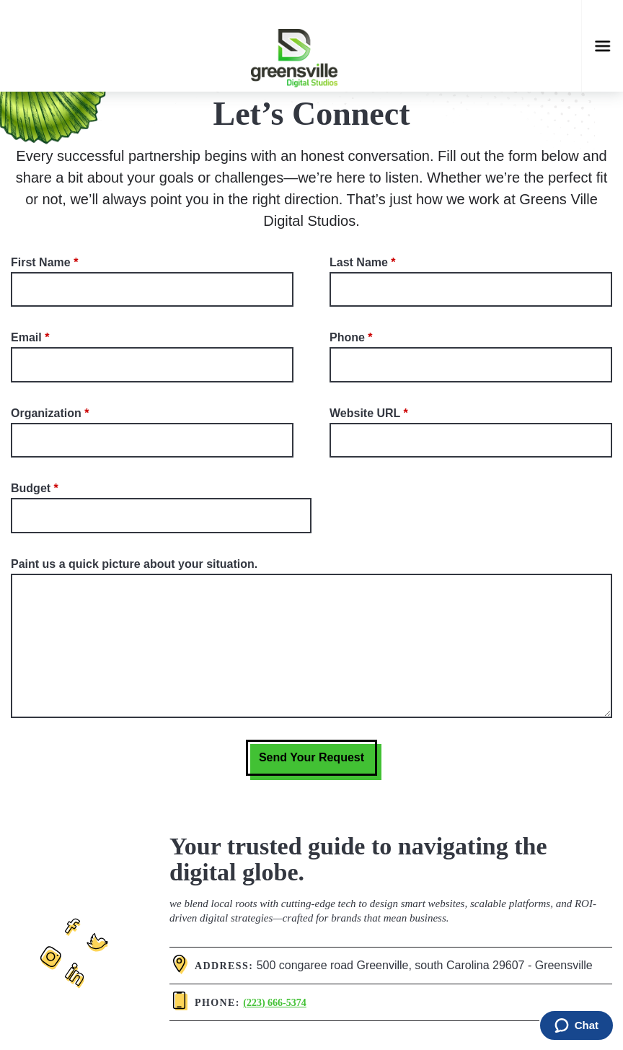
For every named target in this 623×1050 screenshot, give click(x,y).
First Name (41, 262)
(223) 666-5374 (274, 1002)
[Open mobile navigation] (602, 45)
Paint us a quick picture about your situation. (134, 564)
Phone (347, 337)
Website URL (365, 413)
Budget (30, 488)
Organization (46, 413)
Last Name (359, 262)
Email (26, 337)
